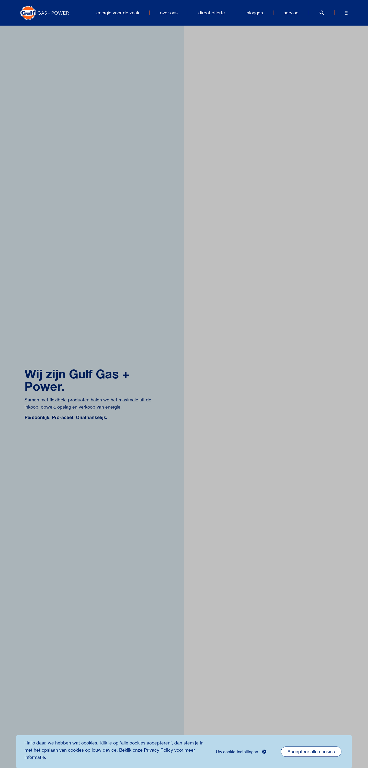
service (291, 12)
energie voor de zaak (117, 12)
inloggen (254, 12)
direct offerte (211, 12)
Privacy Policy (158, 750)
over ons (169, 12)
